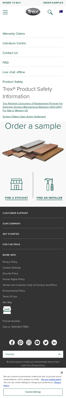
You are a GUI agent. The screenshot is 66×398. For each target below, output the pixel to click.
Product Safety (13, 81)
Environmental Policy (14, 291)
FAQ (6, 62)
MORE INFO (9, 255)
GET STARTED (11, 234)
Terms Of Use (10, 296)
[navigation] (33, 9)
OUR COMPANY (12, 223)
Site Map (7, 302)
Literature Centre (14, 43)
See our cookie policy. (51, 379)
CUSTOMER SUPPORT (15, 213)
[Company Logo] (33, 12)
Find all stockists (11, 321)
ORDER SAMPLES (53, 2)
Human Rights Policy (14, 279)
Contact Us (10, 53)
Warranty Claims (14, 33)
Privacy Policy (10, 262)
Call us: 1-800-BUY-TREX (16, 327)
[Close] (62, 372)
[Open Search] (50, 12)
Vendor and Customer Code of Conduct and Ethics (30, 285)
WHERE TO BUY (12, 2)
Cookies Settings (12, 268)
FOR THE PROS (11, 244)
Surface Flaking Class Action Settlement (24, 116)
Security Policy (10, 273)
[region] (33, 383)
